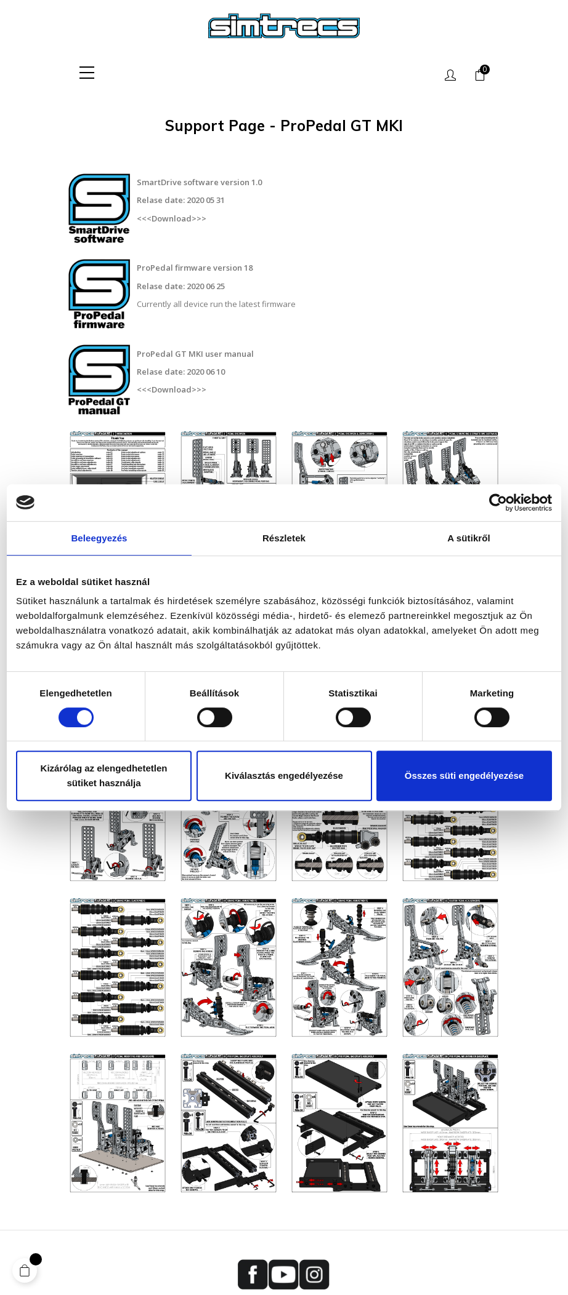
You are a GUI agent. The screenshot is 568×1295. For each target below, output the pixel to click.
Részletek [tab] (284, 538)
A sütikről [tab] (468, 538)
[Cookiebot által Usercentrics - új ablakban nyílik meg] (498, 502)
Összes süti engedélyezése (464, 775)
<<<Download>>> (171, 217)
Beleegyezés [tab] (99, 538)
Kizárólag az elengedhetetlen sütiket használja (104, 775)
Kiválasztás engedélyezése (284, 775)
